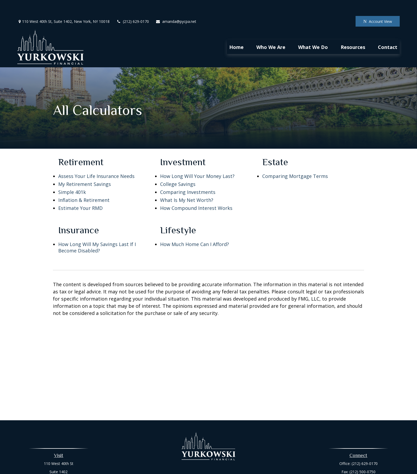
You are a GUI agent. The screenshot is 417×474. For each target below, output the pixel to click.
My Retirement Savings (84, 168)
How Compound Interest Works (196, 192)
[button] (236, 31)
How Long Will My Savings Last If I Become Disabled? (97, 231)
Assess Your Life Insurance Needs (96, 160)
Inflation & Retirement (84, 184)
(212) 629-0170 (132, 5)
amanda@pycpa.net (176, 5)
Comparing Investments (187, 176)
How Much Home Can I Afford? (194, 228)
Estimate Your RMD (80, 192)
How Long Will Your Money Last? (197, 160)
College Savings (177, 168)
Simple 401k (72, 176)
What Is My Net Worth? (186, 184)
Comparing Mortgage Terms (295, 160)
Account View (377, 5)
